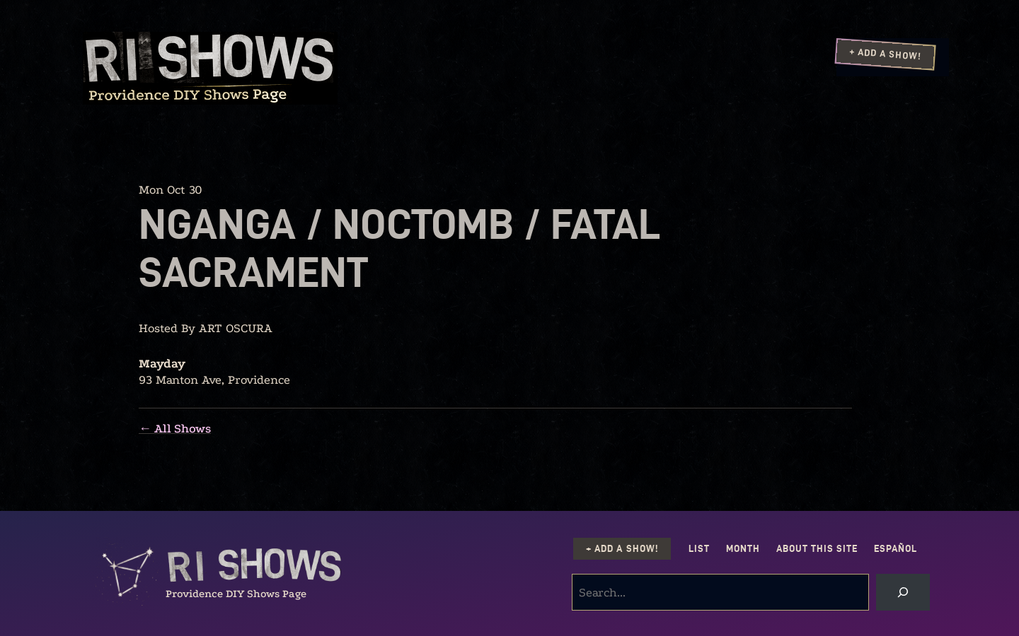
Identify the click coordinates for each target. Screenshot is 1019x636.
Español (895, 548)
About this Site (817, 548)
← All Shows (175, 428)
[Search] (903, 592)
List (699, 548)
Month (743, 548)
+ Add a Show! (885, 53)
